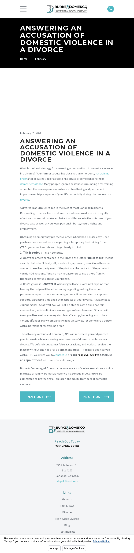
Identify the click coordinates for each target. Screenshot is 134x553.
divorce (24, 150)
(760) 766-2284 (86, 306)
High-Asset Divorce (67, 469)
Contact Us (67, 489)
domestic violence (31, 135)
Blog (67, 476)
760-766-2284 (67, 397)
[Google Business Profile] (75, 507)
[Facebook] (59, 507)
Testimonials (67, 482)
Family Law (67, 457)
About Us (67, 450)
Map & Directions (67, 432)
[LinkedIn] (67, 507)
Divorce (67, 463)
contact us (60, 306)
